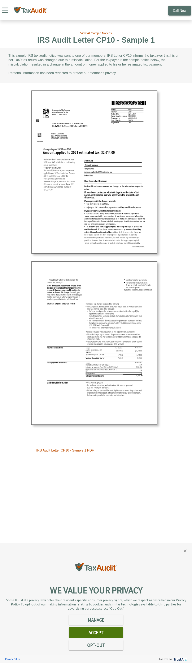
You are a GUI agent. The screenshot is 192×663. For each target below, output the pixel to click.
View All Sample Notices (96, 33)
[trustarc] (180, 658)
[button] (185, 550)
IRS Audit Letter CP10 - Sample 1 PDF (65, 450)
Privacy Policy (12, 658)
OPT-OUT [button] (96, 645)
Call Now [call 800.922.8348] (179, 10)
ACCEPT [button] (96, 632)
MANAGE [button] (96, 620)
